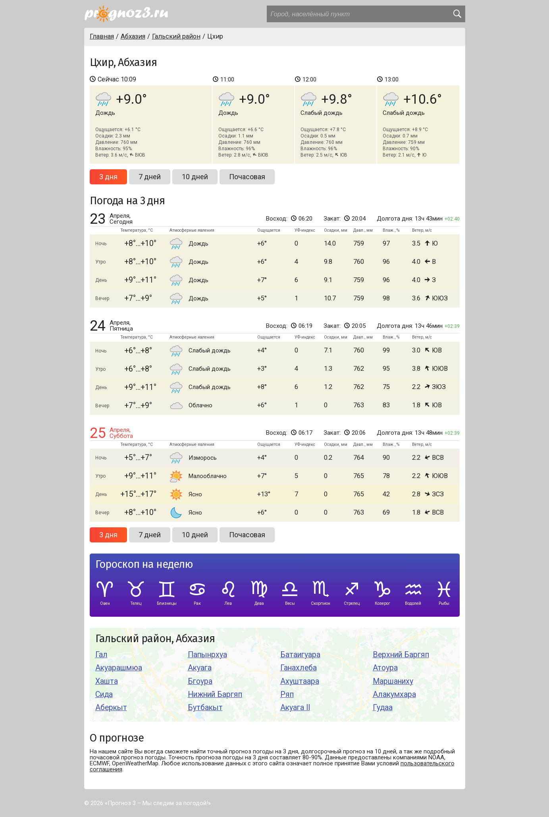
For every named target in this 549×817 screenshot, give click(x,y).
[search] (457, 14)
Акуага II (295, 707)
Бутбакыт (205, 707)
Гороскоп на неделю (144, 564)
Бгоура (200, 681)
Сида (104, 694)
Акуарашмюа (118, 667)
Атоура (385, 667)
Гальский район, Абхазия (155, 638)
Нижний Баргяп (215, 694)
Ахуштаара (299, 681)
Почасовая (247, 176)
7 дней (150, 176)
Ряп (287, 694)
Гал (101, 654)
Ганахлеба (298, 667)
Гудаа (383, 707)
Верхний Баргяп (401, 654)
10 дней (195, 176)
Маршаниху (393, 681)
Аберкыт (111, 707)
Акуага (200, 667)
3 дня (108, 176)
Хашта (106, 681)
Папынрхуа (207, 654)
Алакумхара (394, 694)
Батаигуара (300, 654)
